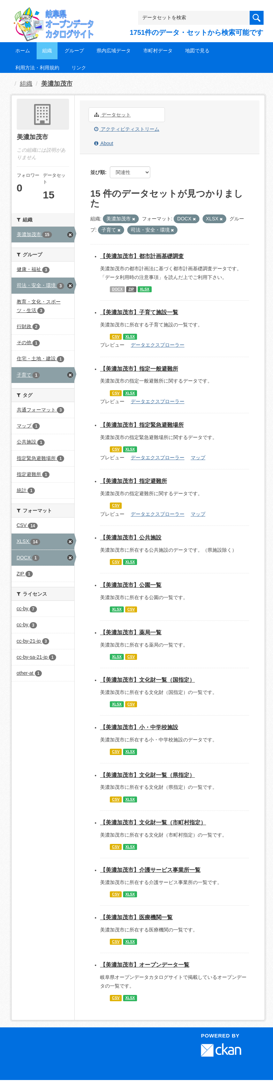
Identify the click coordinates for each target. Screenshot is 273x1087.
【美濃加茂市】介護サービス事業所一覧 (150, 870)
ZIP (131, 289)
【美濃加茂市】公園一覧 (130, 585)
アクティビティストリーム (126, 129)
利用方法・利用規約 (37, 67)
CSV (116, 336)
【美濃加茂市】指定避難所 (133, 481)
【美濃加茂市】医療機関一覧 (136, 917)
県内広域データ (114, 50)
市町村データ (158, 50)
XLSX (144, 289)
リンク (78, 67)
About (103, 143)
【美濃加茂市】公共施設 (130, 538)
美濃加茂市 (57, 83)
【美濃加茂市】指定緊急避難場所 (142, 425)
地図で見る (197, 50)
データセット (112, 115)
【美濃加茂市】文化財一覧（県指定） (147, 775)
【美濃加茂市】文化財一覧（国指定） (147, 680)
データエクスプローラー (157, 345)
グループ (74, 50)
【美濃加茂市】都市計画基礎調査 (142, 256)
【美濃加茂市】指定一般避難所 (139, 369)
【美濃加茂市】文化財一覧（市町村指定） (153, 822)
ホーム (22, 50)
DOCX (117, 289)
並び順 (97, 172)
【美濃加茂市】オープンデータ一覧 (144, 965)
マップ (198, 457)
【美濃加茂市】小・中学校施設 (139, 727)
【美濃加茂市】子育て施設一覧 (139, 312)
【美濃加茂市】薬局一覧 (130, 632)
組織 (47, 50)
